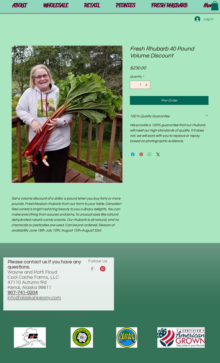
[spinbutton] (140, 85)
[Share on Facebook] (132, 154)
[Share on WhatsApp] (149, 154)
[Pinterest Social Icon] (102, 269)
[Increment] (147, 85)
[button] (92, 5)
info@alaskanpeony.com (34, 297)
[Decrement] (133, 85)
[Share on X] (158, 154)
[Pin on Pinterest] (141, 154)
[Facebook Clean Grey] (92, 269)
